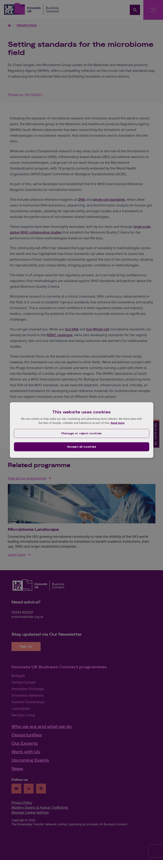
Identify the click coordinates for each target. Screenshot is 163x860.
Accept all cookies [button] (81, 446)
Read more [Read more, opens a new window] (117, 423)
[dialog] (81, 430)
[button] (81, 433)
